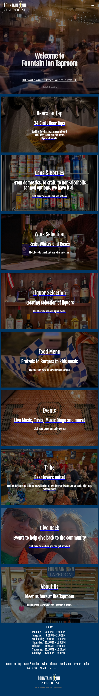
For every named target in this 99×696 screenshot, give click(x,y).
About (43, 668)
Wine (44, 664)
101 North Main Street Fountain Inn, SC (49, 80)
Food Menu (65, 664)
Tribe (86, 664)
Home (8, 664)
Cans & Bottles (31, 664)
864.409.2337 (49, 87)
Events (77, 664)
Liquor (53, 664)
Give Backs (31, 668)
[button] (93, 6)
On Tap (17, 664)
